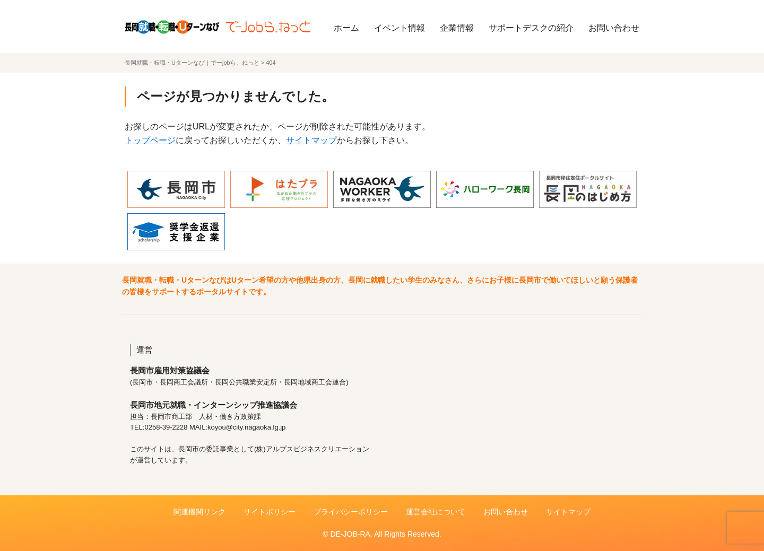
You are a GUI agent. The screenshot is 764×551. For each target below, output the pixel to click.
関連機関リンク (199, 512)
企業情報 (457, 27)
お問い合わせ (613, 27)
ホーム (346, 27)
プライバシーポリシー (351, 512)
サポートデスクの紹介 (531, 27)
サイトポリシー (270, 512)
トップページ (150, 140)
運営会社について (435, 512)
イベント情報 (399, 27)
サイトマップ (311, 140)
